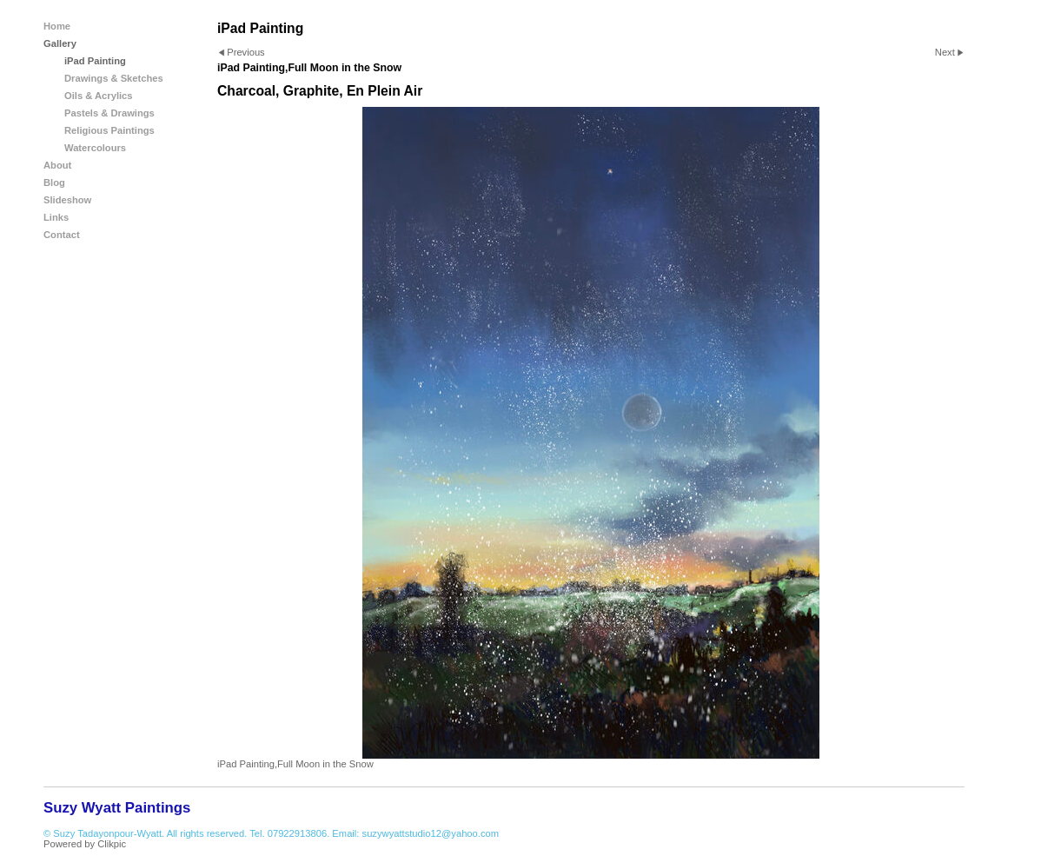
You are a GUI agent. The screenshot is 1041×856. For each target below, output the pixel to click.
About (57, 165)
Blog (54, 182)
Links (56, 217)
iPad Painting (95, 61)
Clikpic (111, 844)
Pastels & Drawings (109, 113)
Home (56, 26)
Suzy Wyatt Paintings (116, 808)
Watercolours (95, 148)
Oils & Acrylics (98, 95)
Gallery (59, 43)
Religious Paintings (109, 130)
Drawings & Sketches (113, 78)
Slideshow (67, 200)
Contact (61, 234)
